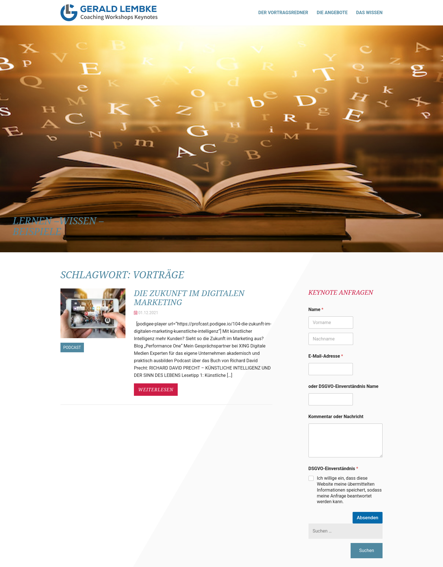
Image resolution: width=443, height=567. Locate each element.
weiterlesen (155, 389)
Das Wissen (369, 12)
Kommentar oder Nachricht (336, 416)
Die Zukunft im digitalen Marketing (189, 297)
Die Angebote (332, 12)
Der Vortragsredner (283, 12)
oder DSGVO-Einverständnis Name (344, 386)
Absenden (367, 517)
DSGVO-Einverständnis (333, 468)
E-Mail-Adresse (326, 356)
